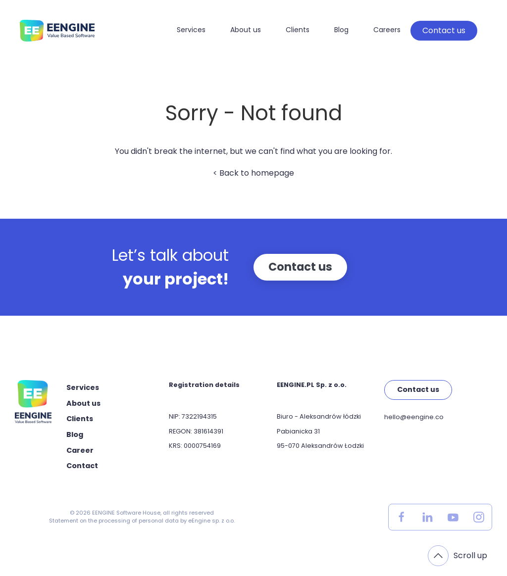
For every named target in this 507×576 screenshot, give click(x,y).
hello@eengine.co (414, 417)
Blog (341, 30)
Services (191, 30)
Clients (297, 30)
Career (80, 450)
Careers (387, 30)
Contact (82, 466)
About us (245, 30)
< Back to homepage (253, 173)
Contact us (443, 30)
